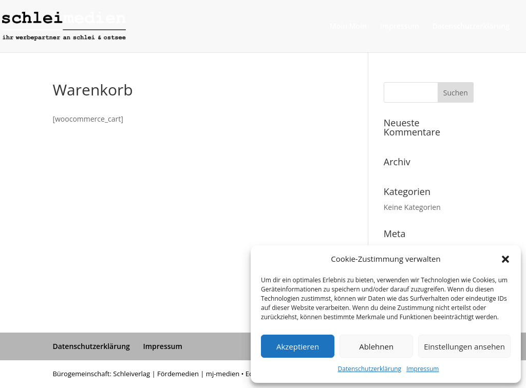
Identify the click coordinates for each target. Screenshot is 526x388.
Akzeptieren (297, 346)
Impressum (422, 368)
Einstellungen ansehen (464, 346)
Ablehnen (376, 346)
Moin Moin (348, 27)
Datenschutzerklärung (370, 368)
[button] (505, 259)
